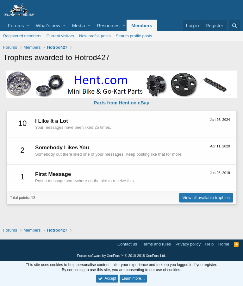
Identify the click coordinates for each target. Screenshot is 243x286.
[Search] (234, 25)
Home (223, 244)
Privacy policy (188, 244)
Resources (108, 25)
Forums (16, 25)
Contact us (127, 244)
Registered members (22, 36)
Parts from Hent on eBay (121, 102)
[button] (28, 25)
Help (209, 244)
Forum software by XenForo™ (121, 256)
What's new (48, 25)
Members (141, 25)
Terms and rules (156, 244)
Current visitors (60, 36)
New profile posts (95, 36)
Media (78, 25)
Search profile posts (134, 36)
